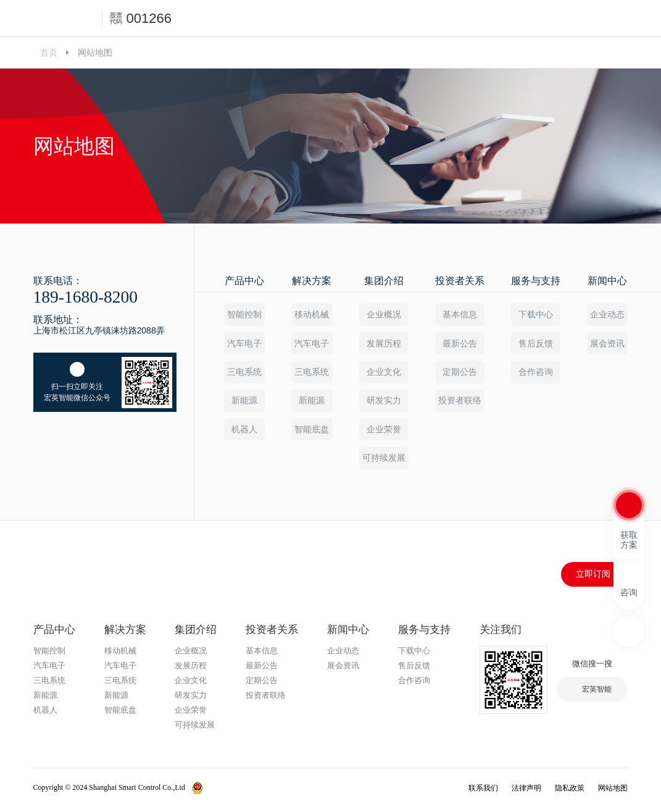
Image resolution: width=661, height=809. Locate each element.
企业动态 (607, 314)
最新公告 (460, 343)
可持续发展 (383, 459)
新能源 (244, 401)
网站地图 (613, 789)
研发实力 (384, 401)
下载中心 (535, 314)
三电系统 (244, 372)
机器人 (244, 430)
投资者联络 (459, 401)
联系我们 (483, 789)
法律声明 (526, 789)
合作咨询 (535, 372)
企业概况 (384, 314)
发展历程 (384, 343)
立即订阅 (593, 575)
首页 (48, 52)
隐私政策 (569, 789)
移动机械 (311, 314)
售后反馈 (535, 343)
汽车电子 (244, 343)
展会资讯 (607, 343)
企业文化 (384, 372)
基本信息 (460, 314)
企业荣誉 (384, 430)
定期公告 (460, 372)
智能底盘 (311, 430)
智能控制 (244, 314)
